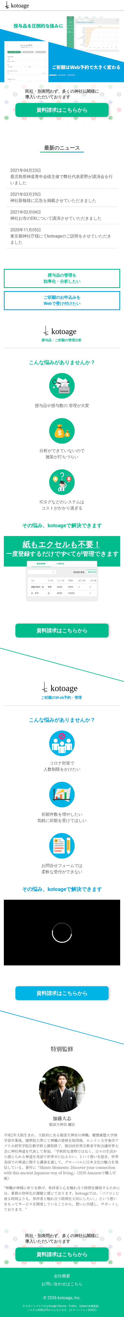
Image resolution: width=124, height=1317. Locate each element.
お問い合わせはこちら (62, 1283)
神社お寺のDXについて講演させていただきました (55, 218)
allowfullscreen (62, 932)
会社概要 (62, 1275)
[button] (9, 46)
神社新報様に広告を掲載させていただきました (53, 200)
